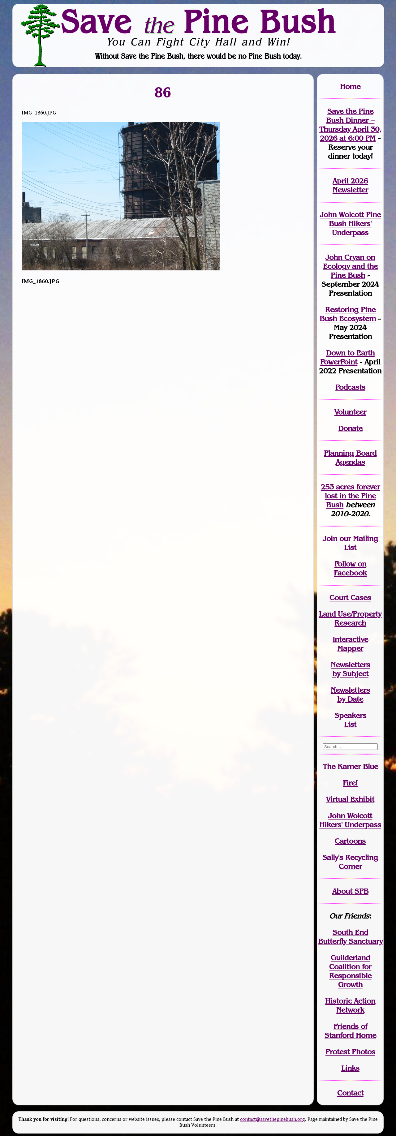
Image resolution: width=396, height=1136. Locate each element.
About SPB (350, 891)
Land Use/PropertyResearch (350, 618)
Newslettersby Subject (350, 669)
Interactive (350, 639)
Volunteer (350, 411)
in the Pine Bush (352, 495)
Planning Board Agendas (350, 458)
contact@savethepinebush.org (272, 1119)
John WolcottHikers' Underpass (350, 820)
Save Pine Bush (198, 21)
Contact (350, 1092)
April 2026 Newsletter (350, 185)
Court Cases (350, 597)
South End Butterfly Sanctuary (350, 937)
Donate (350, 428)
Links (350, 1068)
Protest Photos (350, 1051)
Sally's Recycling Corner (350, 862)
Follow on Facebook (350, 568)
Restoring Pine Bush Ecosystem (348, 314)
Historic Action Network (350, 1005)
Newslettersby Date (350, 695)
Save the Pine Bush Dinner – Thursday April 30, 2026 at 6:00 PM (350, 125)
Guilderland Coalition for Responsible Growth (350, 971)
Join (330, 538)
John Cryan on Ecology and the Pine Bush (350, 266)
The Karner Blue (350, 766)
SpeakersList (350, 720)
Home (350, 86)
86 (163, 92)
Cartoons (350, 841)
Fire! (350, 782)
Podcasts (350, 387)
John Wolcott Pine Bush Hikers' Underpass (350, 223)
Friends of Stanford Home (350, 1031)
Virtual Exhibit (350, 799)
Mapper (350, 648)
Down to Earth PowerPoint (347, 357)
